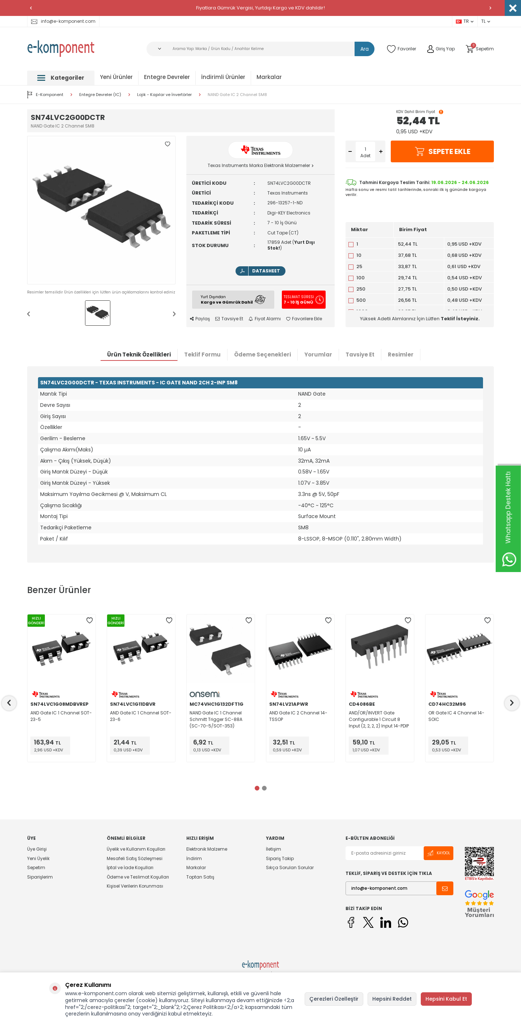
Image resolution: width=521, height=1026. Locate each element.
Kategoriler (60, 78)
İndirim (194, 858)
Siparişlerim (40, 877)
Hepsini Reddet (392, 998)
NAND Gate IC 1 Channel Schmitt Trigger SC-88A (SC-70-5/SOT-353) (216, 719)
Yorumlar (318, 354)
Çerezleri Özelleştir (334, 998)
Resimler (401, 354)
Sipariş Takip (280, 858)
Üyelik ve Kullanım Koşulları (136, 849)
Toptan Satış (200, 877)
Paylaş (200, 319)
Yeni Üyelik (38, 858)
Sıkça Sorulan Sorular (290, 867)
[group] (101, 210)
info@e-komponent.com (63, 21)
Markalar (269, 77)
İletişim (273, 849)
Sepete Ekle (442, 151)
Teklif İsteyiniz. (460, 318)
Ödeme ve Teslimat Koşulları (138, 877)
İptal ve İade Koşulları (130, 867)
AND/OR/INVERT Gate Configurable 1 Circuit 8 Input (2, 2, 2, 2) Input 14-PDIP (379, 719)
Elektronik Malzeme (206, 849)
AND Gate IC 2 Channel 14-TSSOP (298, 716)
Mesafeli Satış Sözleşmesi (134, 858)
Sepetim (36, 867)
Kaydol (438, 853)
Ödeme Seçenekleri (262, 354)
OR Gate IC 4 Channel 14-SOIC (456, 716)
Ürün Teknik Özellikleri (139, 354)
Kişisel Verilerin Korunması (135, 886)
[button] (30, 8)
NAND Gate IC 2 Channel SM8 (237, 94)
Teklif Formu (202, 354)
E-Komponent (45, 94)
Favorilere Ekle (304, 319)
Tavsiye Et (229, 319)
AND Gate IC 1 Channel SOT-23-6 (140, 716)
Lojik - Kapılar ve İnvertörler (164, 94)
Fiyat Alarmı (265, 319)
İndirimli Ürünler (223, 77)
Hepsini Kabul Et (446, 998)
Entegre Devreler (167, 77)
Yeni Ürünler (116, 77)
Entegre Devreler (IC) (100, 94)
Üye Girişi (37, 849)
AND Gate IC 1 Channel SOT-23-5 (61, 716)
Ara (364, 49)
